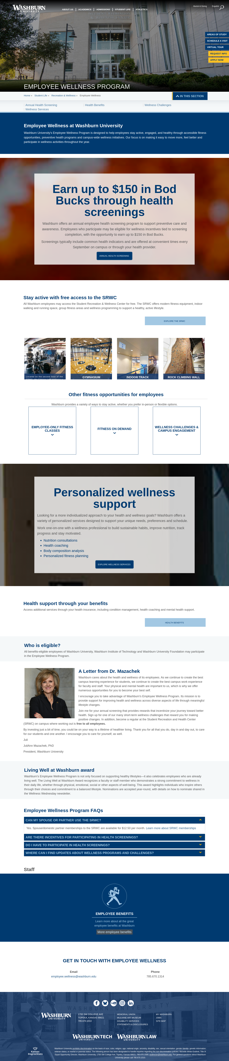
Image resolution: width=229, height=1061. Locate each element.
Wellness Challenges (158, 105)
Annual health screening (115, 256)
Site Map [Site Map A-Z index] (161, 1021)
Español (215, 6)
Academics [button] (84, 9)
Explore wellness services (115, 564)
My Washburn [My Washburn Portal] (164, 1014)
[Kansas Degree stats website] (35, 1052)
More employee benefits (114, 932)
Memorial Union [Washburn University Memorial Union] (126, 1014)
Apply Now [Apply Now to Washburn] (216, 60)
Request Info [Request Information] (218, 53)
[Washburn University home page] (29, 8)
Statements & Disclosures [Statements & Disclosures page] (132, 1024)
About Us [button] (67, 9)
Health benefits (174, 622)
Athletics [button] (142, 9)
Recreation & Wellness (63, 95)
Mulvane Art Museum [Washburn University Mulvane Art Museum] (129, 1018)
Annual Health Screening (41, 105)
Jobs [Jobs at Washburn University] (158, 1018)
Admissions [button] (103, 9)
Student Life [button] (123, 9)
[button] (221, 7)
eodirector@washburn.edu (160, 1055)
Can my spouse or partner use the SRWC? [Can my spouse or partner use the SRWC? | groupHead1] (63, 820)
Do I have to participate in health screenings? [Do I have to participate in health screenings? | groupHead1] (68, 845)
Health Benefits (94, 105)
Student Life (41, 95)
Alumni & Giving (200, 6)
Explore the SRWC (175, 321)
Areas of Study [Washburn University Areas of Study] (217, 34)
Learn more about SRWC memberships (171, 828)
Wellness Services (37, 109)
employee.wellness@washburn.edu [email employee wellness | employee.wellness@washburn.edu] (73, 976)
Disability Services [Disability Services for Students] (128, 1021)
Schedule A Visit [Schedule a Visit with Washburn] (217, 41)
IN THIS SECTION (192, 96)
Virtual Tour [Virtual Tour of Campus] (215, 47)
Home (27, 95)
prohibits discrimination (82, 1048)
